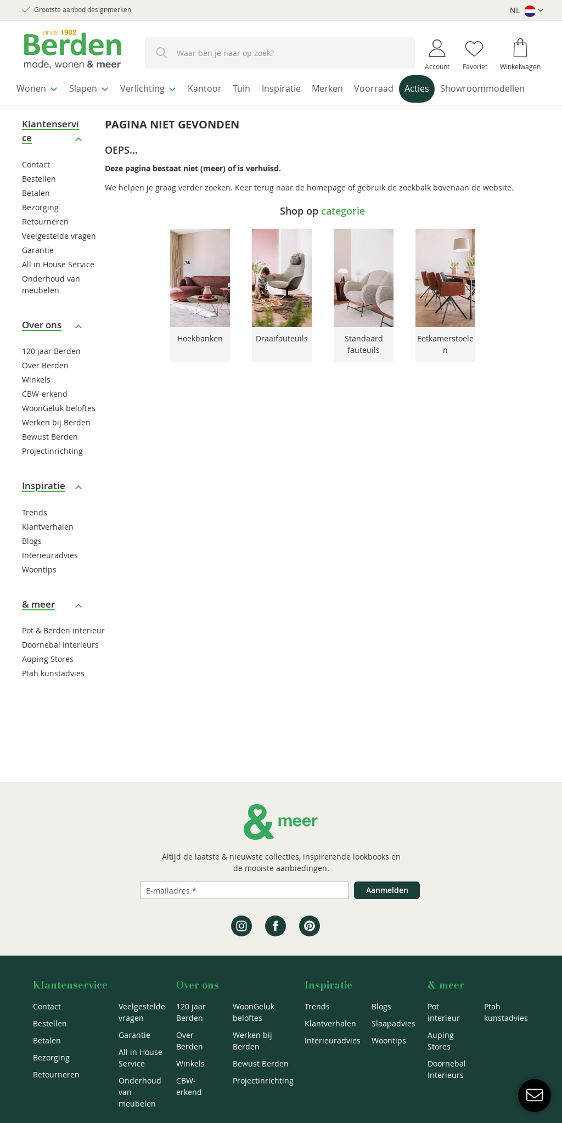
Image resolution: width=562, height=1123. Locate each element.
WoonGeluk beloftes (58, 429)
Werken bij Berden (56, 444)
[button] (526, 10)
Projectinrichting (52, 472)
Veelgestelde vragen (59, 256)
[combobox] (280, 53)
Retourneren (45, 242)
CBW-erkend (45, 415)
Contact (36, 185)
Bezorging (40, 228)
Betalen (36, 214)
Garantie (38, 271)
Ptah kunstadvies (53, 694)
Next (489, 303)
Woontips (39, 590)
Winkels (36, 401)
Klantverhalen (48, 547)
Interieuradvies (50, 576)
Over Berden (45, 386)
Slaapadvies (393, 1023)
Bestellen (39, 199)
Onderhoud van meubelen (140, 1092)
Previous (155, 303)
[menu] (281, 100)
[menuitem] (41, 87)
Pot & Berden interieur (63, 652)
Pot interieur (444, 1012)
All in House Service (58, 285)
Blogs (32, 562)
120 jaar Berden (51, 372)
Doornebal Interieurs (60, 666)
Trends (34, 533)
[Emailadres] (244, 890)
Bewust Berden (50, 458)
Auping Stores (48, 680)
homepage (326, 208)
